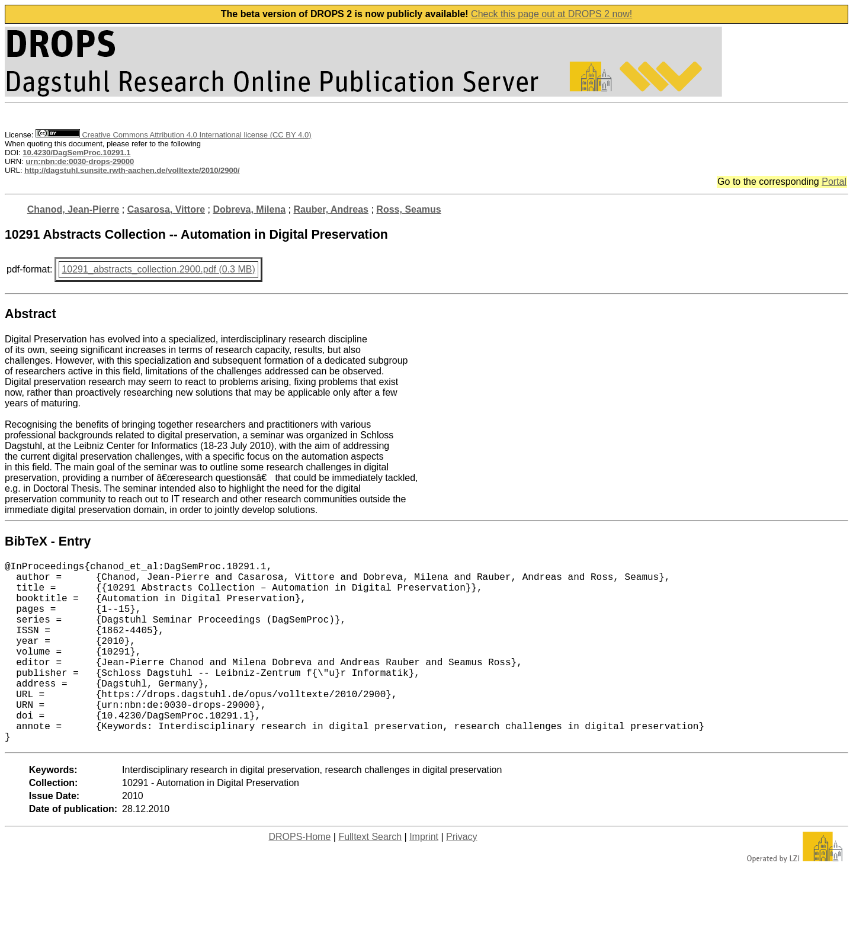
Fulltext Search (370, 877)
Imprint (423, 877)
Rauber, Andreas (330, 209)
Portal (834, 182)
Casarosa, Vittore (166, 209)
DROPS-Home (299, 877)
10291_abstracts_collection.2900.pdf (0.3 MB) (158, 269)
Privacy (461, 877)
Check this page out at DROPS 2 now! (551, 14)
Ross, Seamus (408, 209)
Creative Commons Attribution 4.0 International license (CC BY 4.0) (173, 134)
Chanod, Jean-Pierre (73, 209)
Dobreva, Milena (249, 209)
